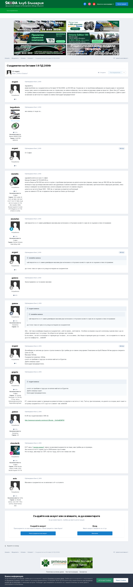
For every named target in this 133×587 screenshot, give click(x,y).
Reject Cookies (121, 580)
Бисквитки (83, 572)
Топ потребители (12, 10)
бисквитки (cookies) (13, 580)
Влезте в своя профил (105, 4)
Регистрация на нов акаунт (38, 533)
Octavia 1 (25, 73)
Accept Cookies (104, 580)
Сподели (102, 72)
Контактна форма (72, 572)
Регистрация (122, 4)
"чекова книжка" (38, 447)
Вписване (95, 533)
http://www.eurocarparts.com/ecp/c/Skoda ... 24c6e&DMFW (44, 420)
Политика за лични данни (55, 572)
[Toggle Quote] (28, 258)
